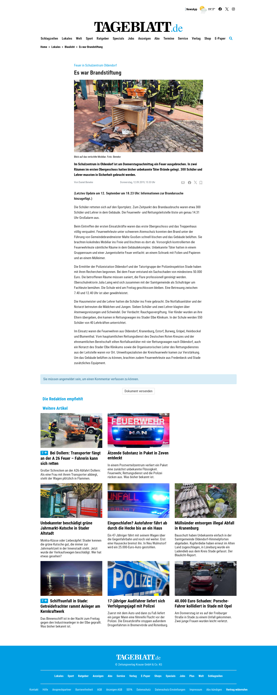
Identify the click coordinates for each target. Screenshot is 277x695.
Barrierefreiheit (84, 689)
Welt (201, 676)
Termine (168, 38)
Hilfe (45, 689)
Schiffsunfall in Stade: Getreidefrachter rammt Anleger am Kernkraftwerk (70, 606)
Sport (71, 676)
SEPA (129, 689)
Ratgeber (83, 676)
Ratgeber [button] (103, 38)
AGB (99, 689)
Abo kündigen (214, 689)
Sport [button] (89, 38)
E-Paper (145, 676)
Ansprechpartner (61, 689)
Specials (170, 676)
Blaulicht (70, 47)
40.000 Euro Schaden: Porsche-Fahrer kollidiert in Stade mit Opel (203, 603)
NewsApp (191, 9)
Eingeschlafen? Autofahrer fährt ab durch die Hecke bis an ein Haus (137, 526)
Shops (157, 676)
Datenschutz (144, 689)
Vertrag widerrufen (236, 689)
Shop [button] (207, 38)
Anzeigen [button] (144, 38)
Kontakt (34, 689)
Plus (191, 676)
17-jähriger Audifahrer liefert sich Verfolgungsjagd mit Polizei (136, 603)
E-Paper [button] (220, 38)
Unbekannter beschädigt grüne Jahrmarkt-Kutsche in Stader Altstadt (66, 528)
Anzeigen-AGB (114, 689)
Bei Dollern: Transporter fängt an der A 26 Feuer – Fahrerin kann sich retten (70, 458)
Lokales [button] (67, 38)
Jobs (131, 38)
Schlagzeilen (49, 38)
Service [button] (183, 38)
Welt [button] (79, 38)
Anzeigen (98, 676)
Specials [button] (118, 38)
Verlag (133, 676)
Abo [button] (157, 38)
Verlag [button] (196, 38)
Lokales (55, 47)
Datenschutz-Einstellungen (170, 689)
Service (121, 676)
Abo (110, 676)
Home (43, 47)
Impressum (196, 689)
